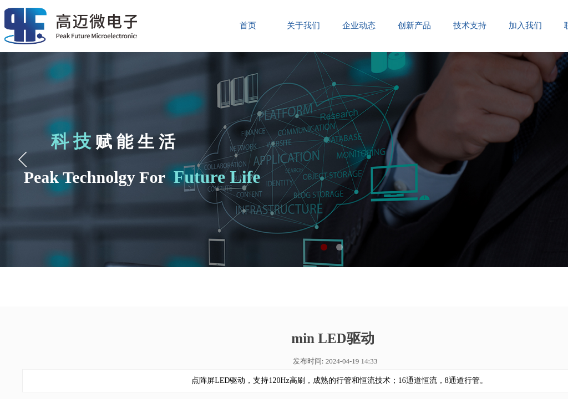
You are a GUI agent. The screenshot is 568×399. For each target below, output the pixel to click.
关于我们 (303, 25)
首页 (248, 25)
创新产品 (414, 25)
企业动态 (359, 25)
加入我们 (525, 25)
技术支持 (469, 25)
